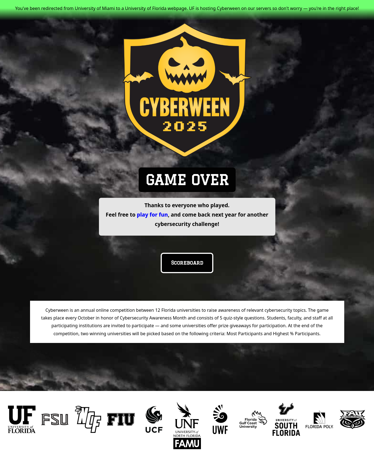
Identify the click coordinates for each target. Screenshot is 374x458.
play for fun (152, 214)
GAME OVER (187, 180)
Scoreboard (187, 262)
